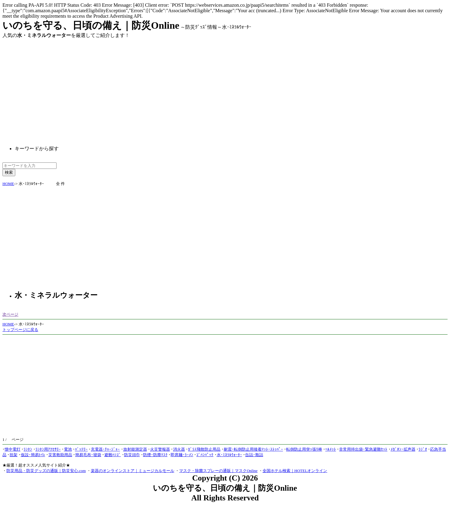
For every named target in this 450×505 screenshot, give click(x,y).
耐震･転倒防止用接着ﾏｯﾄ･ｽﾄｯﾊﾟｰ (253, 449)
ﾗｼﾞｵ (423, 449)
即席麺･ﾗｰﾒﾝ (182, 454)
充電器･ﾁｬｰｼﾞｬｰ (105, 449)
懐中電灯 (12, 449)
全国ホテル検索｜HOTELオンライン (295, 470)
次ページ (10, 314)
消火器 (179, 449)
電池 (68, 449)
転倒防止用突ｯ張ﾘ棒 (304, 449)
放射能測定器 (135, 449)
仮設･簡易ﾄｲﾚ (33, 454)
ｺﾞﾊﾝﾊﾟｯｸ (204, 454)
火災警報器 (160, 449)
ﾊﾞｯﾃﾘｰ (81, 449)
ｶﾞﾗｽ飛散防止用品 (204, 449)
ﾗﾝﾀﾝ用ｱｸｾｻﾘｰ (48, 449)
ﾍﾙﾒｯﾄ (330, 449)
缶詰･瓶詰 (254, 454)
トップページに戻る (20, 329)
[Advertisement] (53, 87)
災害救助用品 (60, 454)
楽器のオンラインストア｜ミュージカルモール (132, 470)
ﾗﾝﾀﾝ (28, 449)
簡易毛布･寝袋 (88, 454)
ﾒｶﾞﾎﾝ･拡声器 (403, 449)
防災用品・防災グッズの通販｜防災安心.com (46, 470)
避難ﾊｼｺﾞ (112, 454)
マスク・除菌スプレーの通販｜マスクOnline (218, 470)
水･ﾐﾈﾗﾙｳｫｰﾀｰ (229, 454)
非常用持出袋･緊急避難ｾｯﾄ (363, 449)
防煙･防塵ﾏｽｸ (155, 454)
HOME (8, 183)
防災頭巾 (132, 454)
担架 (13, 454)
